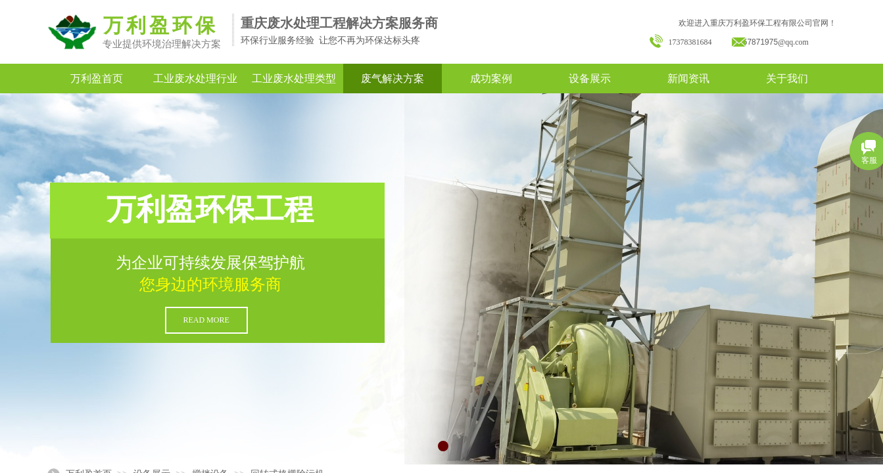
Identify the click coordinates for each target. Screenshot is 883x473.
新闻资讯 (688, 78)
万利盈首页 (96, 78)
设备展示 (590, 78)
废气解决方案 (392, 78)
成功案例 (491, 78)
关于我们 (787, 78)
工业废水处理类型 (294, 78)
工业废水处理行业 (195, 78)
